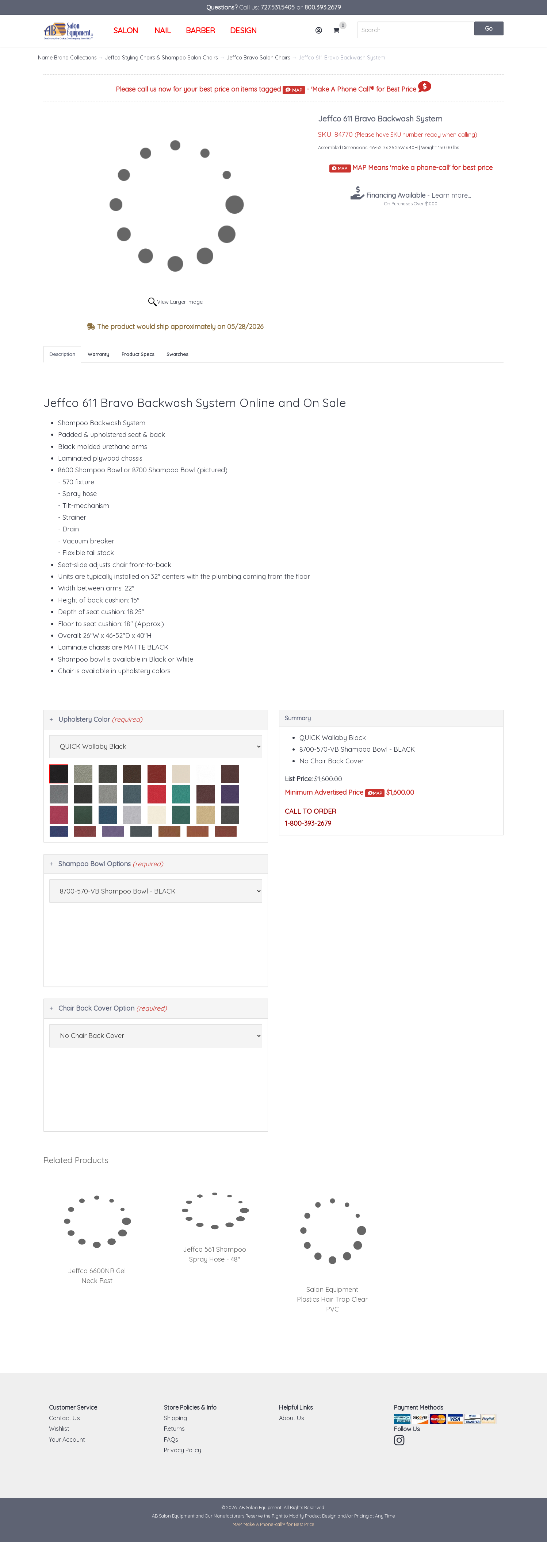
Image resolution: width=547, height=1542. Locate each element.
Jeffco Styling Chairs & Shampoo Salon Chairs (161, 57)
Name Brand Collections (67, 57)
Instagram (400, 1440)
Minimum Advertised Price (335, 792)
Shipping (175, 1418)
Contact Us (64, 1418)
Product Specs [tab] (138, 354)
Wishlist (59, 1428)
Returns (174, 1428)
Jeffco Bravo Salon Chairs (258, 57)
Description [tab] (62, 354)
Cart (339, 30)
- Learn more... (417, 195)
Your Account (67, 1439)
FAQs (171, 1439)
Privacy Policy (182, 1450)
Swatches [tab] (177, 354)
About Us (291, 1418)
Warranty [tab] (98, 354)
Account (321, 33)
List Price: (299, 779)
